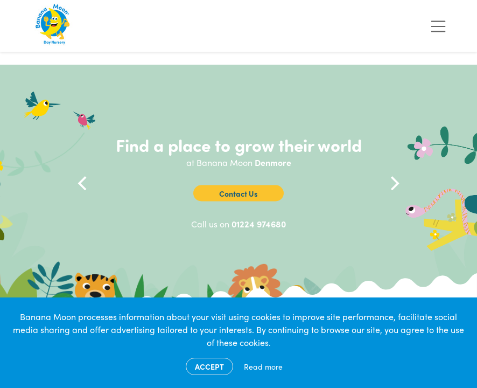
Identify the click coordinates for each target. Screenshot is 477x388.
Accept (209, 366)
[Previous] (83, 183)
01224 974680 (259, 224)
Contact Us (238, 193)
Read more (263, 366)
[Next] (393, 183)
